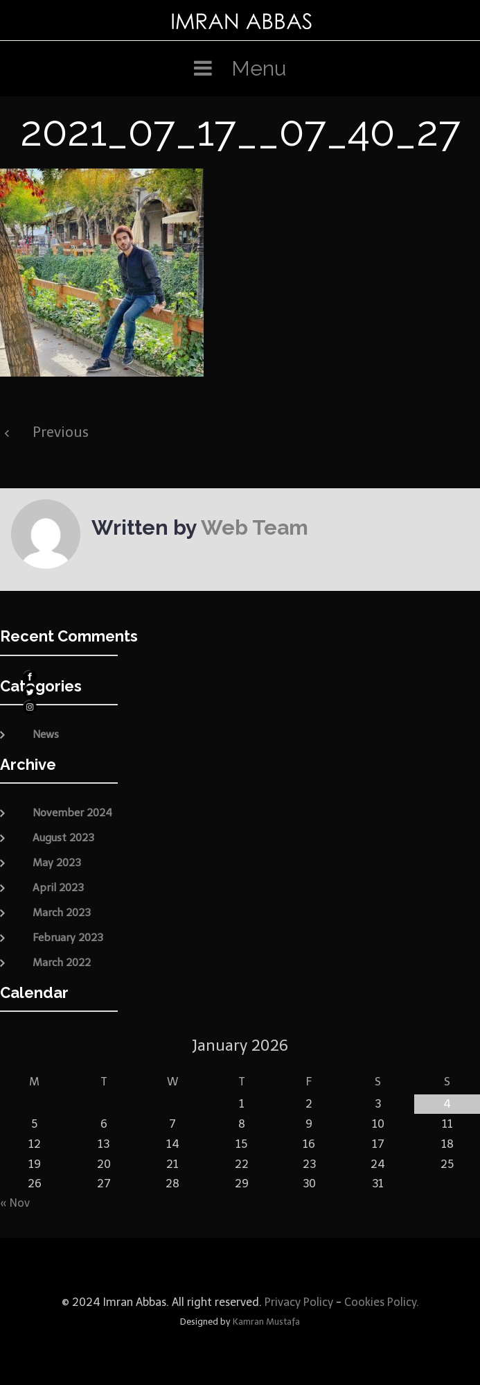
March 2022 (62, 962)
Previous (61, 432)
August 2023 (63, 838)
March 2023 (62, 912)
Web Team (254, 527)
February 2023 (68, 937)
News (46, 734)
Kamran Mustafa (266, 1321)
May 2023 (57, 863)
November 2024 (72, 813)
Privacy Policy (297, 1302)
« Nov (15, 1203)
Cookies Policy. (381, 1302)
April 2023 (58, 887)
